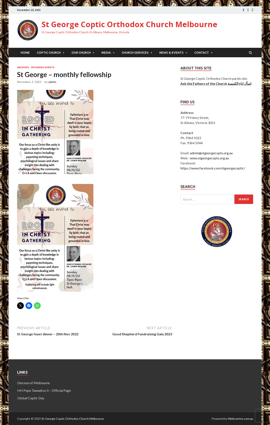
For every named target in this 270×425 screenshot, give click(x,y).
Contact (201, 52)
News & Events (171, 52)
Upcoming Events (42, 67)
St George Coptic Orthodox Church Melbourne (129, 24)
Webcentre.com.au (240, 418)
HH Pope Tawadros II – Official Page (44, 390)
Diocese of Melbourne (33, 383)
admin (52, 82)
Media (106, 52)
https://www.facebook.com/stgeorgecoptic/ (212, 168)
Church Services (135, 52)
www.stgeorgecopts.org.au (209, 158)
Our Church (81, 52)
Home (25, 52)
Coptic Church (49, 52)
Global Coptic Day (30, 398)
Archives (23, 67)
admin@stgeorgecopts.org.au (211, 153)
